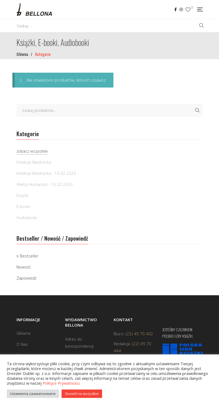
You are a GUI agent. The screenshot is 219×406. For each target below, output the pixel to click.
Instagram (181, 9)
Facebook (175, 9)
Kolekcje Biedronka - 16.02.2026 (46, 173)
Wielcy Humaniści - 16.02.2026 (44, 184)
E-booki (23, 206)
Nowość (23, 267)
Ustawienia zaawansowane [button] (33, 393)
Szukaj (197, 110)
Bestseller (29, 256)
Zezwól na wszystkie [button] (82, 393)
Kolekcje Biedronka (33, 162)
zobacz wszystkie (32, 151)
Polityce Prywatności (61, 383)
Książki (22, 195)
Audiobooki (26, 217)
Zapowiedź (26, 278)
